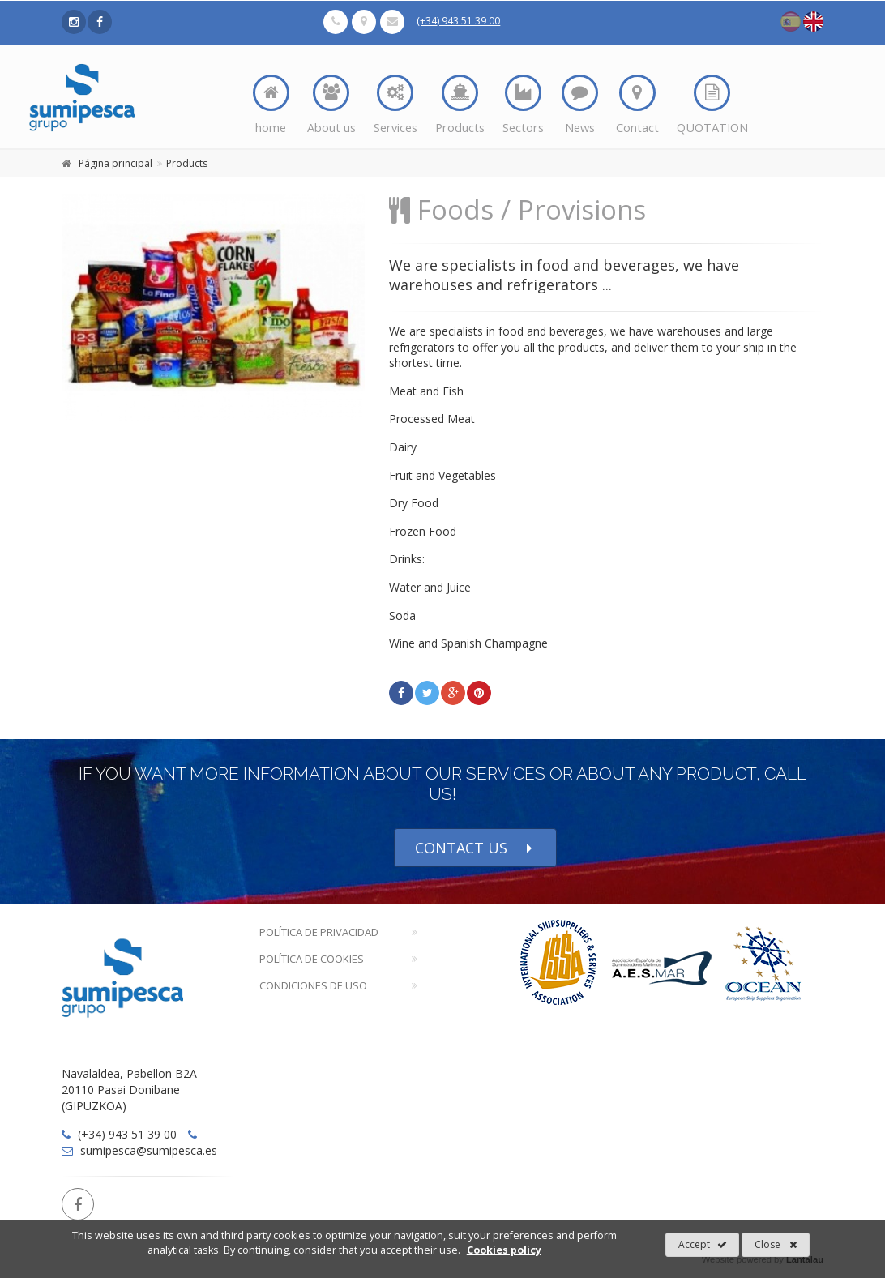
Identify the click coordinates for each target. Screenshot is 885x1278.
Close (776, 1244)
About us (331, 105)
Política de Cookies (311, 958)
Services (395, 105)
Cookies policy (504, 1250)
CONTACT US (475, 848)
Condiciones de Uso (313, 985)
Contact (637, 105)
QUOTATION (712, 105)
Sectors (523, 105)
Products (460, 105)
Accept (702, 1244)
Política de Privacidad (318, 932)
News (580, 105)
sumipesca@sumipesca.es (139, 1150)
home (271, 105)
